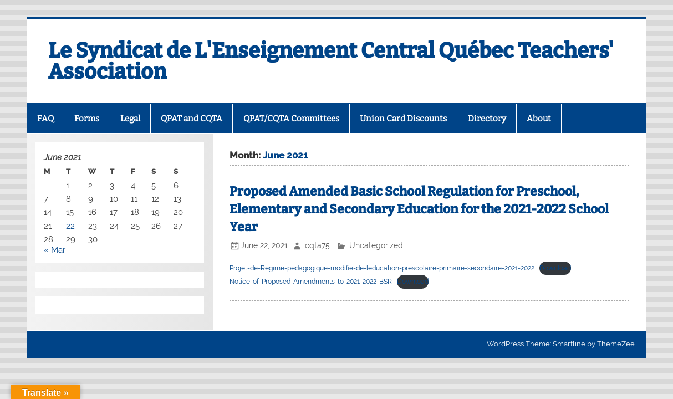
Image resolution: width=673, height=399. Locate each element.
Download (555, 268)
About (539, 119)
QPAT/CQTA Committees (291, 119)
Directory (487, 119)
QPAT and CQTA (191, 119)
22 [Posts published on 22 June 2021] (70, 226)
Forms (86, 119)
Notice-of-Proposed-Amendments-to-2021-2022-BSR (311, 281)
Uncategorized (376, 245)
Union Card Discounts (403, 119)
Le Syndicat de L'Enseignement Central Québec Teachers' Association (331, 61)
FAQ (45, 119)
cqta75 (317, 245)
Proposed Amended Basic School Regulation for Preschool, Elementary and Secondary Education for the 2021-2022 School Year (419, 209)
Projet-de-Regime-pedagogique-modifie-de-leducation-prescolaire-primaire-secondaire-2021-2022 (382, 268)
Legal (130, 119)
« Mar (54, 250)
